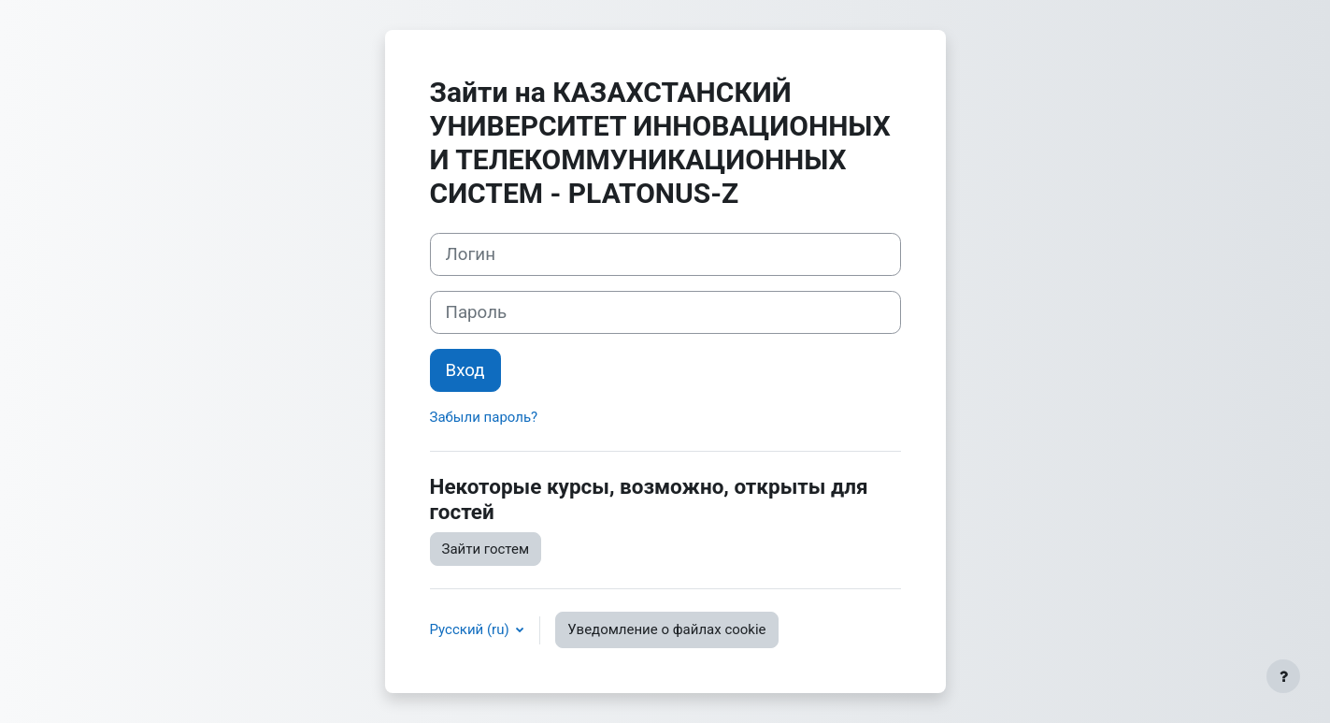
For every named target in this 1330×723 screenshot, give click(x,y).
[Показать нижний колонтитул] (1283, 676)
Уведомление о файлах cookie (666, 629)
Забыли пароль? (484, 417)
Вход (465, 370)
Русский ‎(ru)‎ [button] (471, 629)
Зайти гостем (486, 549)
